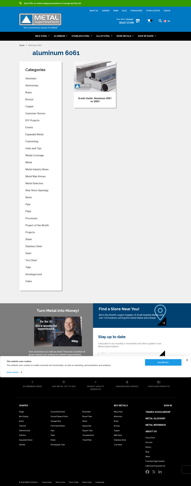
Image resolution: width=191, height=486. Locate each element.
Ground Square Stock (59, 416)
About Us (151, 431)
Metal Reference (156, 425)
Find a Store (150, 438)
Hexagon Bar (56, 421)
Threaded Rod (88, 435)
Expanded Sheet (25, 440)
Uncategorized (33, 274)
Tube (28, 267)
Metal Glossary (155, 418)
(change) (129, 19)
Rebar (53, 440)
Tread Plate (87, 440)
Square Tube (87, 431)
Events (29, 127)
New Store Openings (36, 190)
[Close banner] (187, 469)
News (28, 197)
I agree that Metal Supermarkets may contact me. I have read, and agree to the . (132, 365)
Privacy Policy (110, 366)
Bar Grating (23, 416)
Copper (29, 106)
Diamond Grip (24, 431)
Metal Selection (34, 183)
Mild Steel (118, 435)
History (148, 447)
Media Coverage (34, 155)
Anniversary (31, 85)
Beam (21, 421)
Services (149, 442)
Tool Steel (31, 260)
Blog (147, 452)
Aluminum (30, 78)
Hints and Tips (33, 148)
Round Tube (87, 416)
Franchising (31, 141)
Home (21, 45)
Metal (28, 162)
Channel (22, 426)
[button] (160, 21)
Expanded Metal (34, 134)
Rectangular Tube (58, 445)
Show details (12, 481)
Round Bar (86, 412)
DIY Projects (32, 120)
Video (28, 281)
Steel (28, 253)
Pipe (27, 204)
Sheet (28, 239)
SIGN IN (167, 11)
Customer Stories (35, 113)
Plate (28, 211)
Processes (31, 218)
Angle (21, 412)
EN (167, 21)
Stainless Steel (33, 246)
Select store (126, 22)
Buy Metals (121, 405)
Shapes (23, 405)
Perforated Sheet (58, 426)
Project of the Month (37, 225)
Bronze (29, 99)
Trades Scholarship (158, 412)
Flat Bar (22, 445)
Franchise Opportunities (155, 461)
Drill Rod (22, 435)
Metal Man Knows (35, 176)
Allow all (163, 471)
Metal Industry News (37, 169)
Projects (30, 232)
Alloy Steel (118, 412)
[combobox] (167, 21)
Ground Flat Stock (58, 412)
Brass (28, 92)
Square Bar (86, 426)
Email (104, 353)
